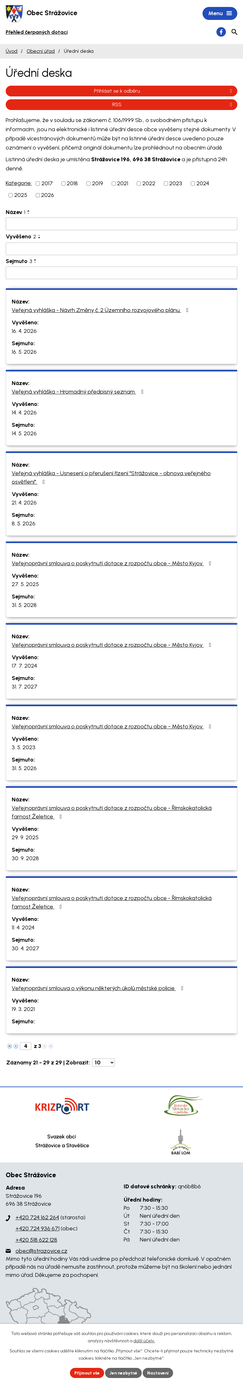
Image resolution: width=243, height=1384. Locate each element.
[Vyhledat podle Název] (121, 224)
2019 (97, 183)
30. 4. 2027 (25, 948)
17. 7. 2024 (24, 666)
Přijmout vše (86, 1372)
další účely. (144, 1341)
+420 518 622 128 (36, 1240)
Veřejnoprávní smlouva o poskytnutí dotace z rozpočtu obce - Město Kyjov (113, 563)
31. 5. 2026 (24, 768)
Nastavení (159, 1372)
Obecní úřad (41, 51)
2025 (20, 195)
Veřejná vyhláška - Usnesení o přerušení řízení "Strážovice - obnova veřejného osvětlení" (111, 478)
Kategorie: (19, 183)
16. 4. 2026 (24, 331)
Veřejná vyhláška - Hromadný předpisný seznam (79, 392)
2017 (47, 183)
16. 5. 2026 (24, 352)
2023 (175, 183)
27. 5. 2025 (25, 584)
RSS (173, 105)
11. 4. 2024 (23, 927)
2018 (72, 183)
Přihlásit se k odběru (164, 91)
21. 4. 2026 (24, 502)
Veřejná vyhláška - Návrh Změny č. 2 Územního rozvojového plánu (101, 310)
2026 (47, 195)
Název (15, 212)
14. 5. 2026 (24, 433)
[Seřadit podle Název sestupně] (28, 213)
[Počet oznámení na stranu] (103, 1063)
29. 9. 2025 (25, 837)
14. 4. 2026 (24, 412)
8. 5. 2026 (23, 523)
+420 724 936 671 (37, 1229)
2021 (122, 183)
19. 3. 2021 (23, 1009)
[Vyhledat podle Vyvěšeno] (121, 249)
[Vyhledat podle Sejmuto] (121, 273)
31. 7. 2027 (24, 686)
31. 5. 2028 (24, 605)
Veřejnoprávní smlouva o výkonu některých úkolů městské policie (99, 988)
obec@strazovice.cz (41, 1251)
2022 (148, 183)
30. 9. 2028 (25, 858)
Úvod (11, 51)
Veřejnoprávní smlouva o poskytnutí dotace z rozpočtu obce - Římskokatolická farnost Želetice (112, 812)
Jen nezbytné (124, 1372)
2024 (202, 183)
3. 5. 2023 (23, 747)
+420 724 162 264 (37, 1218)
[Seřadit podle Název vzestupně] (28, 211)
